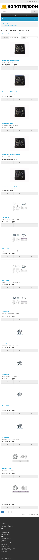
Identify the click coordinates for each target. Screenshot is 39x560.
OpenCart (8, 557)
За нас (3, 523)
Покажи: (23, 37)
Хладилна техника (11, 23)
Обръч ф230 (5, 249)
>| (10, 512)
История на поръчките (8, 548)
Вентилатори (22, 23)
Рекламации (5, 532)
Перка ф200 (5, 343)
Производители (6, 538)
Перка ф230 (5, 374)
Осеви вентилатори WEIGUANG (10, 25)
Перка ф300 (5, 437)
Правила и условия (7, 526)
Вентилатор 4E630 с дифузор (11, 186)
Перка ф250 (5, 406)
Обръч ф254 (5, 280)
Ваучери (3, 540)
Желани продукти (6, 550)
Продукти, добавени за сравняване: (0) (11, 34)
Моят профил (5, 546)
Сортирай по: (5, 37)
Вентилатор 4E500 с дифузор (11, 154)
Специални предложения (8, 542)
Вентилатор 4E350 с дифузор (11, 92)
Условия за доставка (7, 525)
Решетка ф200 (6, 468)
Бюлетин (4, 551)
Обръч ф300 (5, 311)
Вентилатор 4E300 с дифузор (11, 60)
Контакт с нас (5, 531)
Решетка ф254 (6, 500)
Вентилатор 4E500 (7, 123)
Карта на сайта (5, 534)
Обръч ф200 (5, 217)
